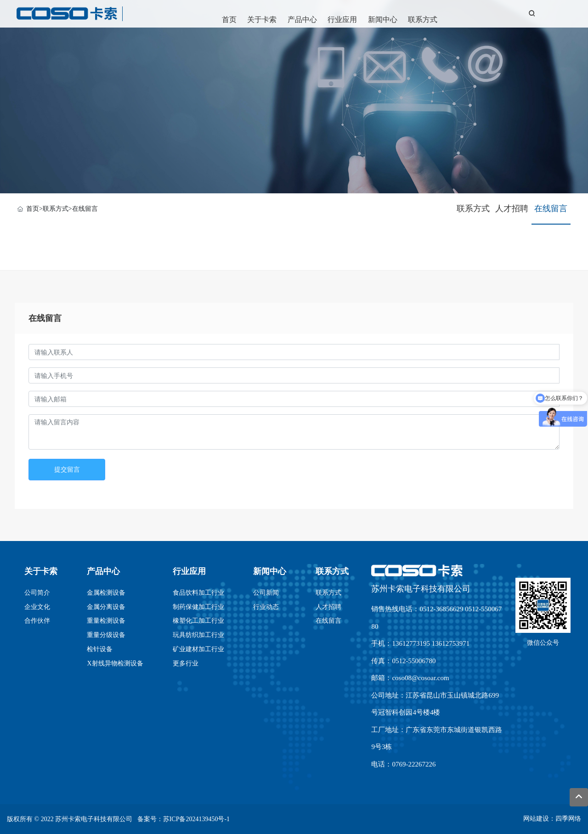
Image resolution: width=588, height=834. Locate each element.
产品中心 (302, 19)
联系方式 (422, 19)
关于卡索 (262, 19)
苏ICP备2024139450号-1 (196, 819)
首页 (229, 19)
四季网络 (568, 818)
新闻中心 (382, 19)
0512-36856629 (441, 609)
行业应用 (342, 19)
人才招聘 (511, 208)
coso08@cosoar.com (420, 678)
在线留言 (85, 208)
